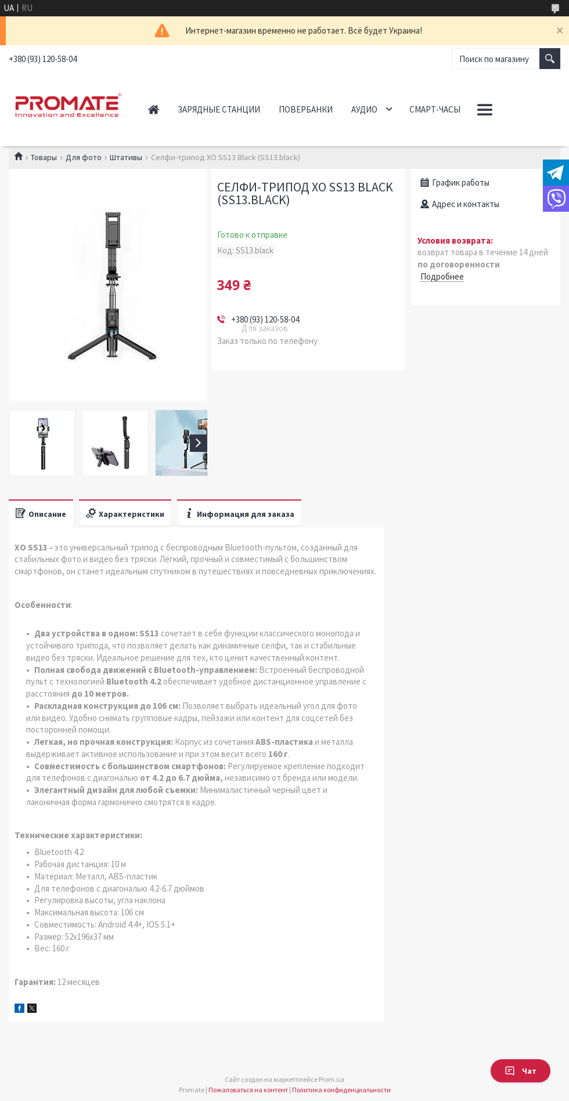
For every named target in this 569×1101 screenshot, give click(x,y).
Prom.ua (331, 1079)
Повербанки (306, 109)
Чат (520, 1071)
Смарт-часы (434, 109)
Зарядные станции (219, 109)
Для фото (84, 157)
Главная (153, 109)
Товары (44, 157)
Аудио (364, 109)
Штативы (126, 157)
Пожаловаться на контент (248, 1089)
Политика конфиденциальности (341, 1089)
